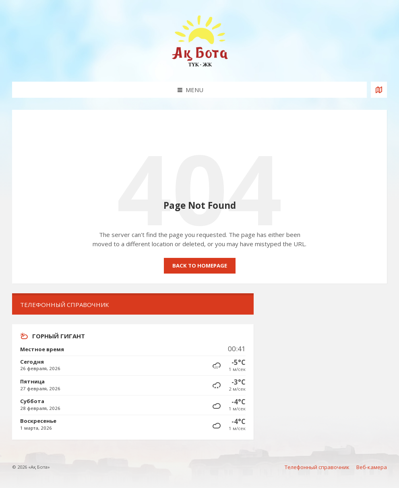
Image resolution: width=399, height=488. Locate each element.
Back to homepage (199, 265)
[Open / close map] (379, 90)
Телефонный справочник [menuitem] (317, 467)
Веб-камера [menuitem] (371, 467)
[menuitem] (133, 305)
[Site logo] (200, 66)
